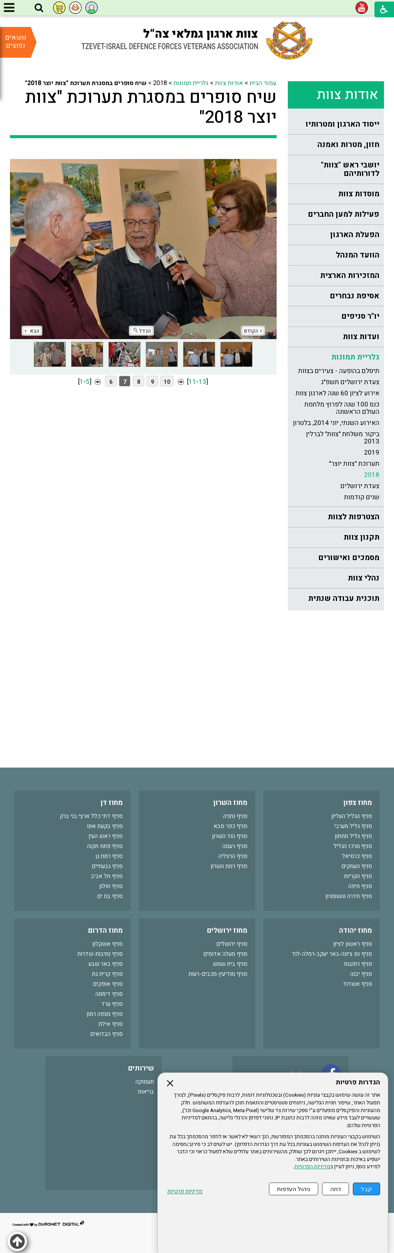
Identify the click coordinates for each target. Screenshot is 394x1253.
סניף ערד (112, 1004)
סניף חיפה (360, 886)
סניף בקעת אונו (105, 826)
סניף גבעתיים (107, 866)
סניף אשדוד (357, 984)
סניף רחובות (358, 964)
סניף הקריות (358, 876)
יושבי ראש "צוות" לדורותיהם (350, 169)
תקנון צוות (361, 537)
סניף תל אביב (107, 876)
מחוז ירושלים (227, 930)
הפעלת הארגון (354, 234)
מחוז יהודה (355, 930)
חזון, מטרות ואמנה (348, 144)
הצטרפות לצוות (353, 516)
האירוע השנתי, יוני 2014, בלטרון (336, 423)
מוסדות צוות (358, 193)
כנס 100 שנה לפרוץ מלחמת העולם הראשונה (341, 408)
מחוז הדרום (105, 930)
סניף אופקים (108, 984)
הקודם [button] (253, 331)
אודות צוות (347, 95)
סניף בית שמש (230, 964)
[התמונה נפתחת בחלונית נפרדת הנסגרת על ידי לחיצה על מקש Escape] (143, 244)
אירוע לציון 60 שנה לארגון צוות (337, 393)
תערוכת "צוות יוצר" (354, 463)
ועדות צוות (361, 336)
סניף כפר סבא (230, 826)
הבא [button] (32, 331)
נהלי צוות (363, 578)
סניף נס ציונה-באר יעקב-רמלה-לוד (332, 954)
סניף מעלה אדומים (225, 954)
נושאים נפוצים (15, 41)
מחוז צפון (357, 803)
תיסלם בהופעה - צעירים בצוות (338, 371)
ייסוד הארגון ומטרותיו (342, 124)
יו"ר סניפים (360, 316)
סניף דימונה (109, 994)
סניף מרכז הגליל (353, 846)
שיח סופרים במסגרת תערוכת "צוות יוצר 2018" (151, 107)
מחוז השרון (230, 803)
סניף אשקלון (107, 944)
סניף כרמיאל (357, 856)
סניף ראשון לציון (352, 944)
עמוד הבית (263, 83)
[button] (39, 8)
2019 (371, 452)
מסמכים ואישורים (348, 557)
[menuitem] (336, 124)
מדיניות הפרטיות (312, 1167)
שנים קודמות (361, 497)
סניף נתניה (235, 816)
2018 (371, 475)
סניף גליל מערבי (353, 826)
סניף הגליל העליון (351, 816)
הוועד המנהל (357, 255)
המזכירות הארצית (349, 275)
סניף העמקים (356, 866)
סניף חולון (111, 886)
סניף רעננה (234, 846)
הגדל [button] (142, 331)
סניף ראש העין (105, 836)
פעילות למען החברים (343, 214)
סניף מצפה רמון (105, 1014)
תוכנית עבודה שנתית (343, 598)
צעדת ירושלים (360, 486)
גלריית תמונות (355, 357)
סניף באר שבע (105, 964)
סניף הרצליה (233, 856)
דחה (335, 1189)
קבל (366, 1189)
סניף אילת (110, 1024)
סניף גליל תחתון (353, 836)
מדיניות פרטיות (184, 1191)
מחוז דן (111, 803)
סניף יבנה (361, 974)
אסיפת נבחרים (354, 295)
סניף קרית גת (107, 974)
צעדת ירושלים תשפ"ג (350, 382)
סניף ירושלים (231, 944)
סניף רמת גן (109, 856)
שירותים (141, 1068)
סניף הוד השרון (229, 836)
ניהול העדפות (293, 1189)
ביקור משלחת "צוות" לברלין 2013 (342, 437)
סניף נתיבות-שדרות (100, 954)
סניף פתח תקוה (105, 846)
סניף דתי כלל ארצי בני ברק (91, 816)
